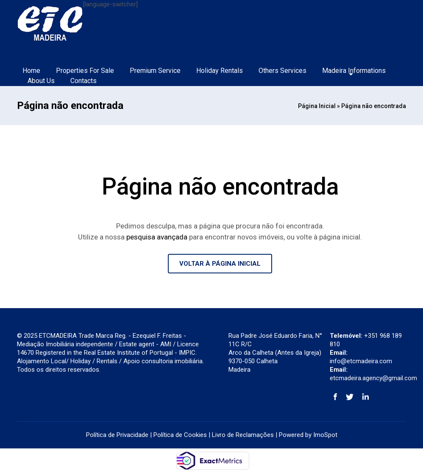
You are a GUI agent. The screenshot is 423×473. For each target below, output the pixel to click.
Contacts (83, 81)
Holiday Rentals (219, 71)
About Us (41, 81)
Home (31, 71)
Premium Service (155, 71)
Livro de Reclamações (243, 435)
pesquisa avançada (156, 237)
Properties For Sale (85, 71)
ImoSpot (325, 435)
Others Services (282, 71)
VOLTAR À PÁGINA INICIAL (220, 263)
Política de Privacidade (117, 435)
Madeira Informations (354, 71)
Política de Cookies (180, 435)
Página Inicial (317, 106)
